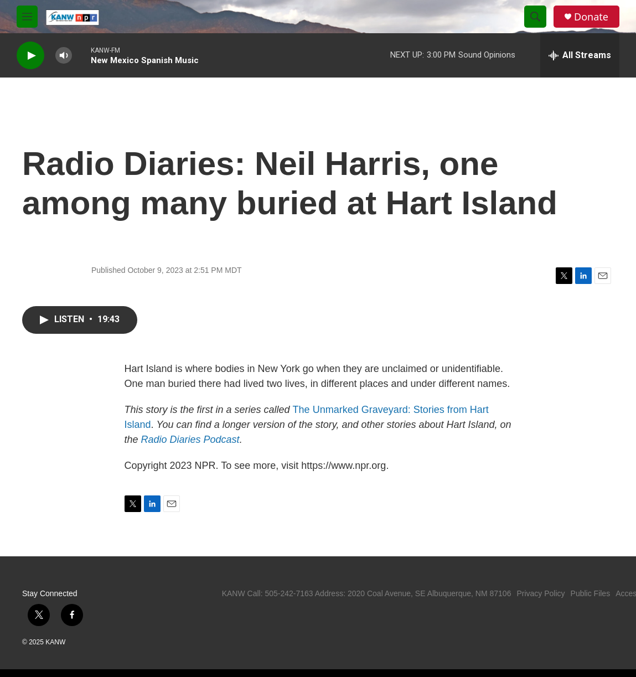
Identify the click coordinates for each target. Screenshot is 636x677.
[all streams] (579, 55)
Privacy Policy (540, 593)
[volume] (63, 55)
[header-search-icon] (535, 17)
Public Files (591, 593)
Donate (591, 17)
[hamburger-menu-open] (27, 17)
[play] (30, 55)
